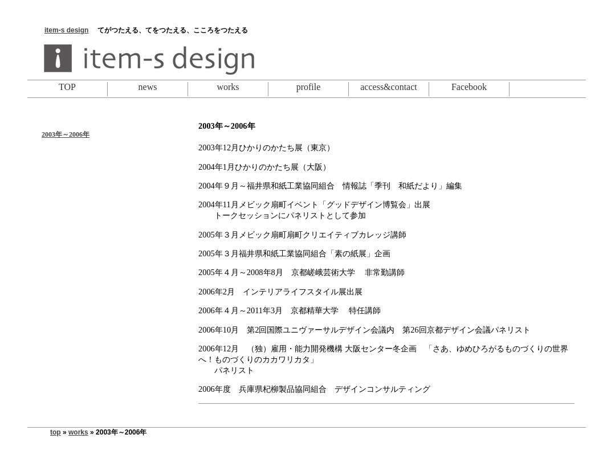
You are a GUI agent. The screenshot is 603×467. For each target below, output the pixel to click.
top (55, 432)
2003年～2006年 (65, 134)
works (228, 87)
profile (308, 87)
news (147, 87)
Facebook (469, 87)
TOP (67, 87)
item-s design (66, 30)
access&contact (388, 87)
